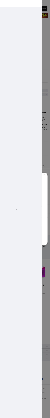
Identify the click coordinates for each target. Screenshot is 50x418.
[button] (19, 242)
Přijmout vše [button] (25, 231)
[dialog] (25, 209)
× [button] (44, 175)
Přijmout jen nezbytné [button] (25, 236)
